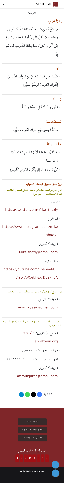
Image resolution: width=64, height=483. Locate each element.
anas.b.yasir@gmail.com (38, 308)
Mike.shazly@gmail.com (38, 253)
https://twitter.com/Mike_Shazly (31, 210)
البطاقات (27, 471)
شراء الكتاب (32, 422)
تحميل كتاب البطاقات (32, 438)
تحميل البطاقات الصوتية (32, 430)
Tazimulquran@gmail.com (36, 377)
